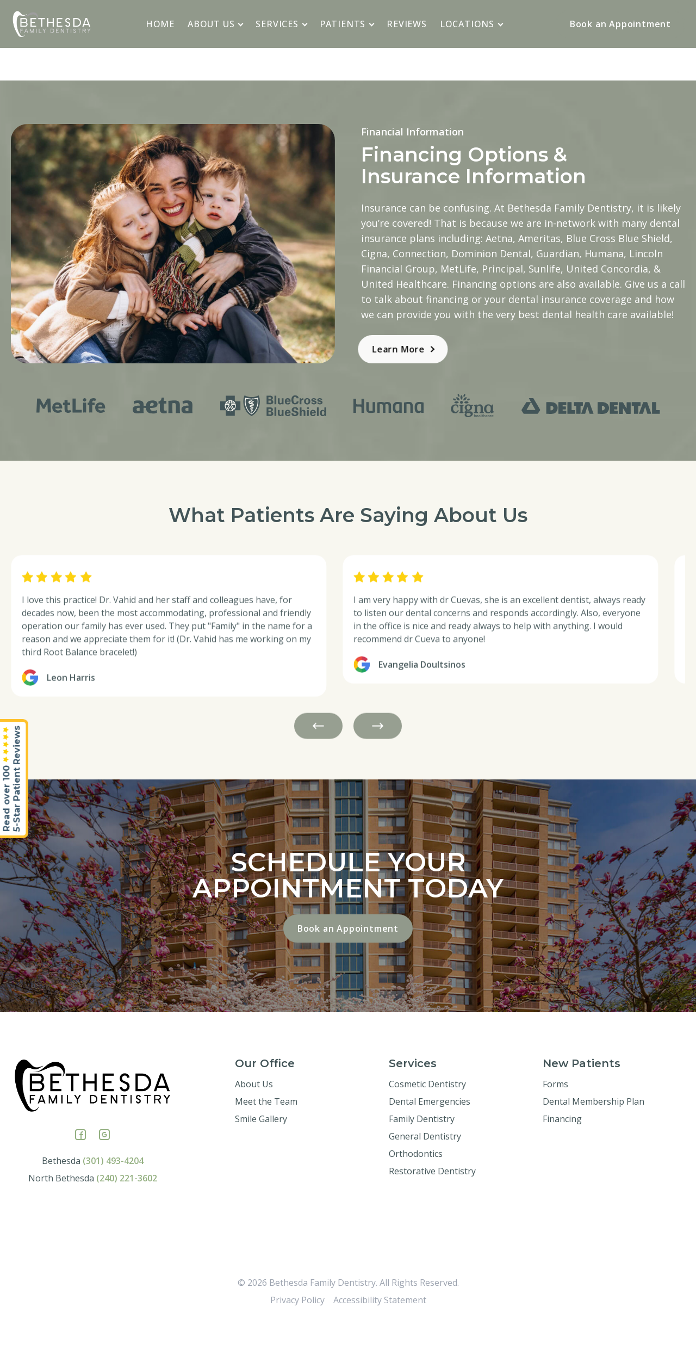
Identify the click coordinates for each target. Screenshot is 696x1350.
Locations (472, 24)
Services (281, 24)
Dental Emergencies (429, 1128)
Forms (555, 1110)
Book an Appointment (620, 24)
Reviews (407, 24)
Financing (562, 1145)
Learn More (381, 349)
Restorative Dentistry (432, 1197)
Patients (347, 24)
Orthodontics (416, 1180)
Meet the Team (266, 1128)
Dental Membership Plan (593, 1128)
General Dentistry (425, 1162)
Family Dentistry (422, 1145)
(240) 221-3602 (126, 1204)
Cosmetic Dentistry (427, 1110)
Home (160, 24)
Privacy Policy (297, 1326)
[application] (241, 23)
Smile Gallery (261, 1145)
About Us (216, 24)
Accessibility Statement (379, 1326)
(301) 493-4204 (113, 1187)
